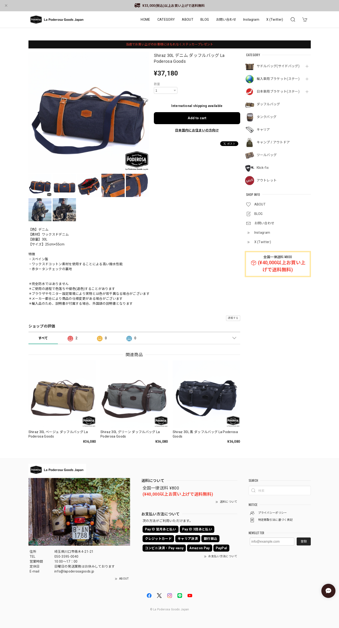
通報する (233, 318)
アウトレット (267, 180)
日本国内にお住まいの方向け (197, 130)
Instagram (251, 19)
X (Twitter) (274, 19)
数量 (157, 84)
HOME (145, 19)
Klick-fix (263, 168)
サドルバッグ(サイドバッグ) (278, 66)
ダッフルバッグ (268, 104)
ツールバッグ (267, 155)
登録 (304, 541)
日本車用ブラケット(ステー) (278, 91)
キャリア (263, 129)
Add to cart (197, 118)
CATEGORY (166, 19)
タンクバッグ (267, 117)
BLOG (204, 19)
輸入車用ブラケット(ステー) (278, 79)
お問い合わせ (226, 19)
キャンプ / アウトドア (273, 142)
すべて (43, 338)
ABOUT (187, 19)
